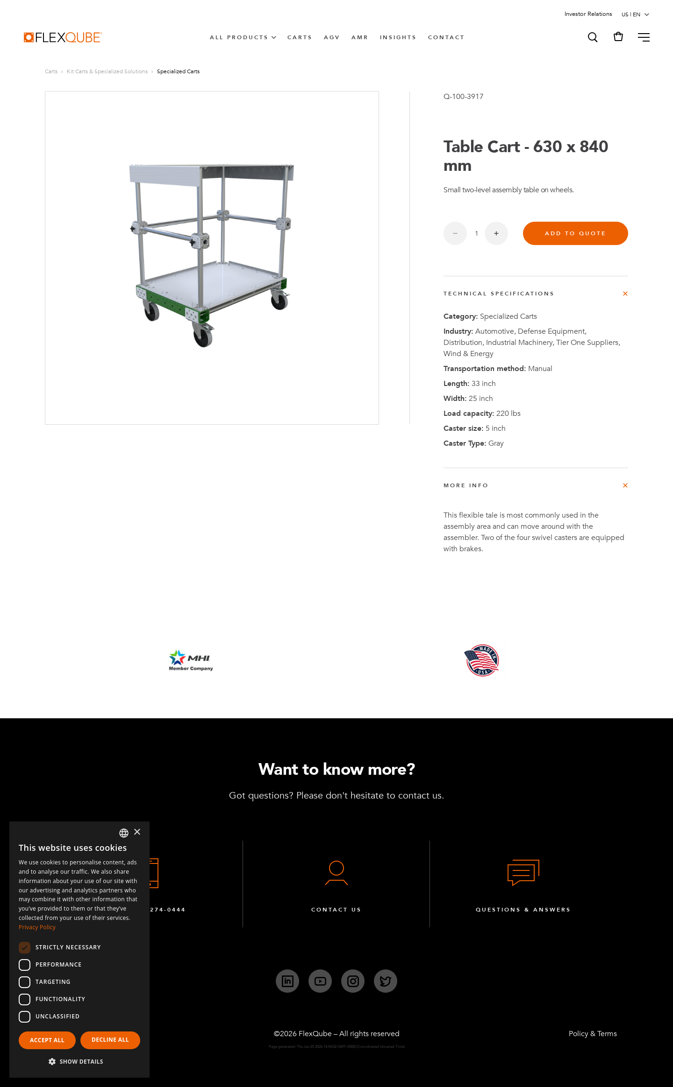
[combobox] (124, 833)
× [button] (136, 832)
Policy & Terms (593, 1034)
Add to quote (575, 233)
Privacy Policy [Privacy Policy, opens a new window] (37, 927)
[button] (592, 37)
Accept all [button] (47, 1040)
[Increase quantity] (496, 233)
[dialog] (79, 949)
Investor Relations (588, 14)
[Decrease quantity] (455, 233)
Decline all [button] (110, 1040)
